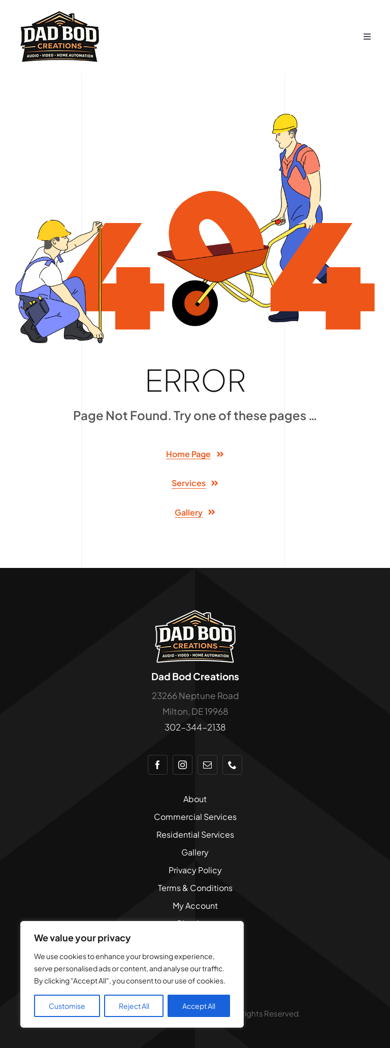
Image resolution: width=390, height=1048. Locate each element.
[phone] (232, 765)
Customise (67, 1005)
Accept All (198, 1005)
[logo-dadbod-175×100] (59, 15)
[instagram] (182, 765)
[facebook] (158, 765)
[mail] (207, 765)
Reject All (134, 1005)
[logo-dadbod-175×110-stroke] (195, 612)
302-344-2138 (195, 727)
